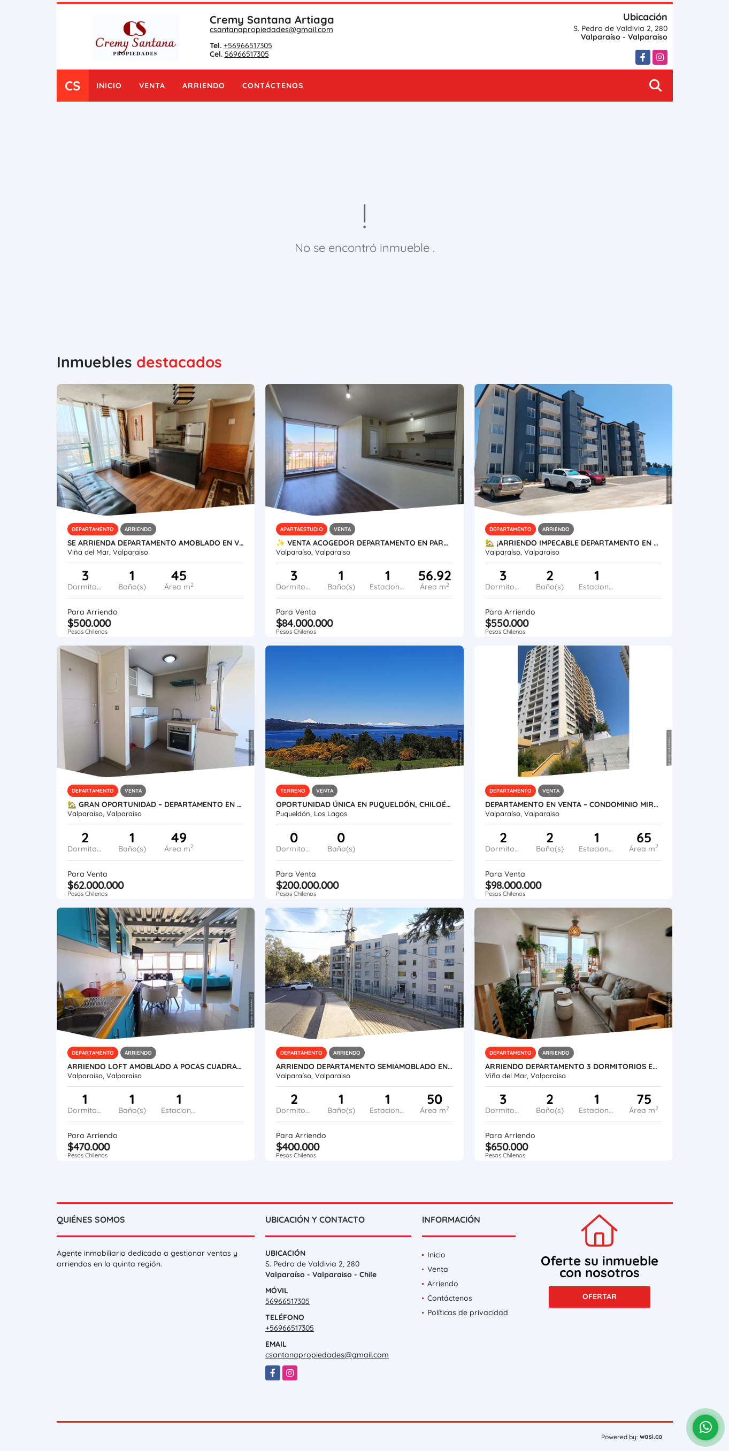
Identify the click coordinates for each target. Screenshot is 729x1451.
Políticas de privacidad (467, 1312)
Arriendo (203, 85)
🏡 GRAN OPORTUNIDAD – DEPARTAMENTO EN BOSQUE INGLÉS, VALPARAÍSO (155, 804)
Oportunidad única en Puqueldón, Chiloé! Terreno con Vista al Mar (364, 804)
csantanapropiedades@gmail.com (271, 29)
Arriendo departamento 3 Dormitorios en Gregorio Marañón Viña (573, 1066)
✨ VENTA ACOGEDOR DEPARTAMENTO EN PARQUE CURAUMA (364, 543)
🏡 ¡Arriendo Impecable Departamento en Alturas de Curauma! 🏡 (573, 543)
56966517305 (247, 54)
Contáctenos (272, 85)
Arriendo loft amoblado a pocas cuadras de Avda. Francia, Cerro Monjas (155, 1066)
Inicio (109, 85)
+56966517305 (248, 45)
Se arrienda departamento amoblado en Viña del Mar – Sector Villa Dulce (155, 543)
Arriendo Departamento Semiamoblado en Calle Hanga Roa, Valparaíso (364, 1066)
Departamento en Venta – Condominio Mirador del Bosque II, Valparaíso (573, 804)
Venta (152, 85)
